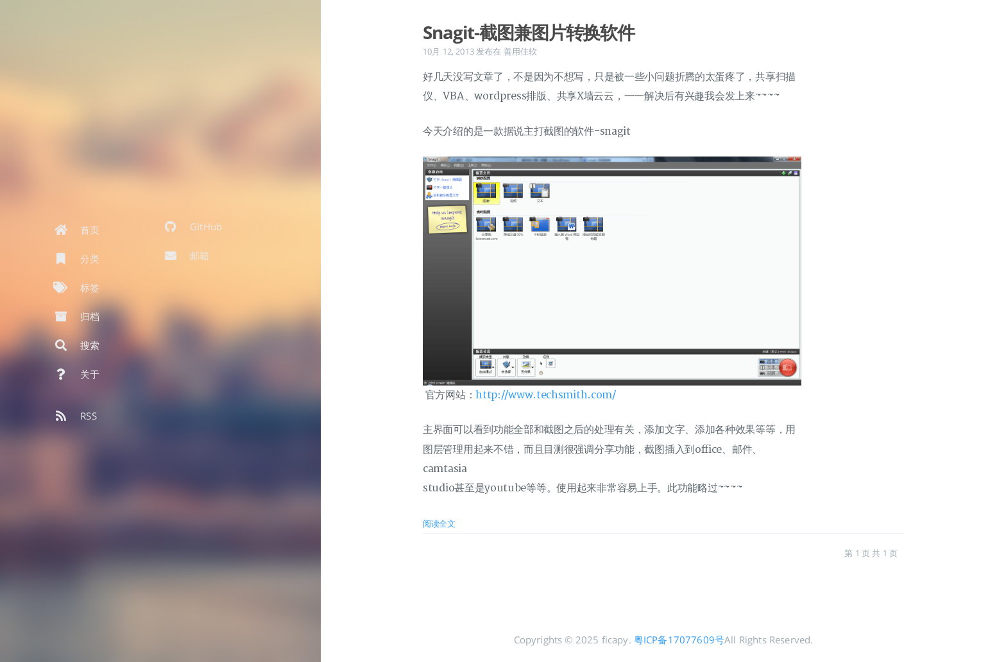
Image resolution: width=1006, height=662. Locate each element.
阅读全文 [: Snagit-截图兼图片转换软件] (439, 523)
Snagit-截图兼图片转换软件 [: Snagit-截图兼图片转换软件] (529, 32)
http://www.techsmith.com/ (545, 395)
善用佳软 (521, 51)
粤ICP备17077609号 (679, 639)
